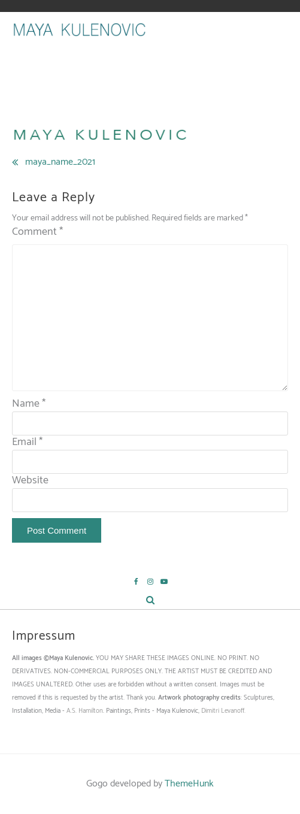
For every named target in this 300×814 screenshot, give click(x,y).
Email (27, 442)
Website (30, 480)
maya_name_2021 (60, 162)
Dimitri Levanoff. (223, 711)
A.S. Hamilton (84, 711)
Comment (37, 231)
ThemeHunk (189, 784)
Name (29, 404)
